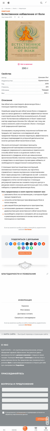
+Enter (28, 229)
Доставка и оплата (25, 314)
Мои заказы (25, 310)
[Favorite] (15, 17)
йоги (9, 363)
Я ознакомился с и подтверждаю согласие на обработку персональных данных (25, 413)
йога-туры (19, 357)
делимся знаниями (23, 355)
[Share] (22, 17)
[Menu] (4, 2)
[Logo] (25, 2)
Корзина (25, 306)
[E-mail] (18, 17)
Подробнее (20, 365)
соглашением (21, 412)
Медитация (5, 11)
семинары (29, 357)
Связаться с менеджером (25, 318)
